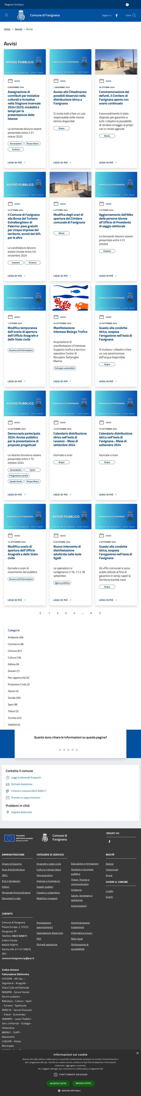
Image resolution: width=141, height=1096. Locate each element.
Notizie (110, 864)
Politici (5, 887)
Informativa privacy (81, 933)
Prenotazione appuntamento (45, 925)
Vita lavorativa (45, 875)
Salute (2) (13, 691)
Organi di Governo (12, 864)
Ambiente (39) (15, 637)
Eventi (109, 897)
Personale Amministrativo (16, 892)
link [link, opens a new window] (101, 1068)
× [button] (137, 1053)
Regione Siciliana (14, 4)
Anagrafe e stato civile (49, 864)
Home (7, 29)
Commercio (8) (15, 644)
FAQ (39, 939)
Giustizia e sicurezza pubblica (82, 871)
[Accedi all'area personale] (127, 4)
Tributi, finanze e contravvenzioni (80, 882)
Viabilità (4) (14, 724)
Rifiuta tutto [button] (83, 1083)
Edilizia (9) (13, 664)
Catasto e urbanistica (48, 892)
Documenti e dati (11, 898)
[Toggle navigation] (6, 15)
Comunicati (112, 869)
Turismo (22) (14, 718)
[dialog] (70, 1073)
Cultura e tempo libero (49, 869)
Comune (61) (15, 651)
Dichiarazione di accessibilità (79, 947)
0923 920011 (19, 936)
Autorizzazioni (79, 906)
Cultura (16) (14, 657)
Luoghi (109, 891)
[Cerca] (134, 15)
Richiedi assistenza (47, 944)
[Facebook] (115, 15)
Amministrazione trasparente (80, 925)
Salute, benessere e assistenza (82, 898)
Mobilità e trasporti (47, 898)
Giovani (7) (13, 671)
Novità (18, 29)
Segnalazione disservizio (50, 933)
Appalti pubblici (45, 887)
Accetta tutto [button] (58, 1083)
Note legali (77, 939)
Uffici (5, 875)
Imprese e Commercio (48, 881)
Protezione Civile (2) (19, 684)
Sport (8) (12, 704)
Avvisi (14, 81)
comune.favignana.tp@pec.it (18, 958)
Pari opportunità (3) (18, 678)
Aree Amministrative (13, 869)
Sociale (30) (14, 698)
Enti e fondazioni (11, 881)
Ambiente (76, 890)
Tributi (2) (13, 711)
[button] (70, 1090)
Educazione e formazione (84, 864)
